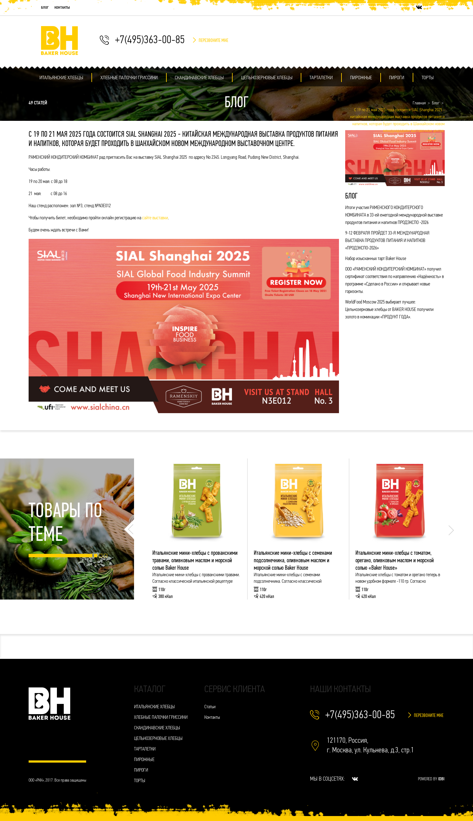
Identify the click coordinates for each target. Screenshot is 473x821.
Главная (419, 103)
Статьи (210, 707)
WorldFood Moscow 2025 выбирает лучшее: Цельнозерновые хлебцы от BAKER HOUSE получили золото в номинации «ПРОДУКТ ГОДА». (389, 310)
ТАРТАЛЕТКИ (321, 77)
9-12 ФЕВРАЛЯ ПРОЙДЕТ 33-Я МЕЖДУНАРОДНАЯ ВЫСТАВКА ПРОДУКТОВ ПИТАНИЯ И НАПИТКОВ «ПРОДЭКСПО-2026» (387, 241)
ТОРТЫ (428, 77)
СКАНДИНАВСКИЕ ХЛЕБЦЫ (199, 77)
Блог (45, 8)
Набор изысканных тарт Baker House (375, 259)
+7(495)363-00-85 (150, 40)
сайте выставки (155, 218)
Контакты (62, 8)
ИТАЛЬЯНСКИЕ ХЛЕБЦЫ (61, 77)
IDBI (441, 779)
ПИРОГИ (396, 77)
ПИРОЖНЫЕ (361, 77)
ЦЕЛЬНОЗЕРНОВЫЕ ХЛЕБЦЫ (266, 77)
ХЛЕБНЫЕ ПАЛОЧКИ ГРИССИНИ (129, 77)
